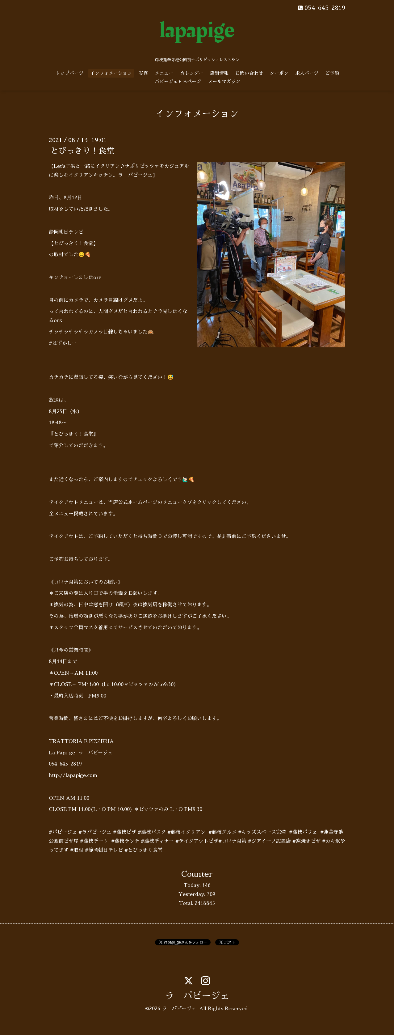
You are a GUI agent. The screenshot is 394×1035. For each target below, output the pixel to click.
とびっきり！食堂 (82, 151)
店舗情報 (219, 73)
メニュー (164, 73)
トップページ (69, 73)
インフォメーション (111, 73)
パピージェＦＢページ (178, 81)
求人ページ (306, 73)
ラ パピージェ (197, 996)
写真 (143, 73)
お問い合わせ (249, 73)
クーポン (279, 73)
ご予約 (332, 73)
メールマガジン (224, 81)
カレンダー (191, 73)
